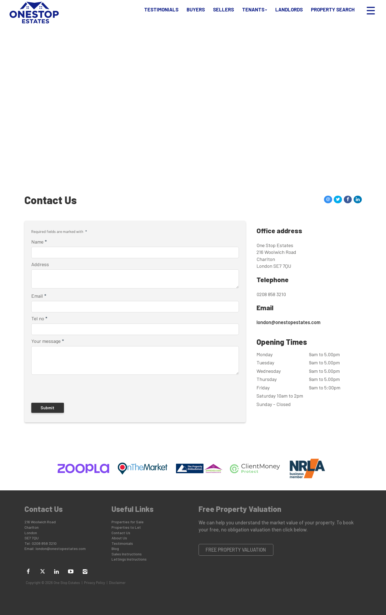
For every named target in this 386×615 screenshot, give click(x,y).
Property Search (333, 12)
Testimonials (161, 12)
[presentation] (66, 388)
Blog (115, 548)
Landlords (289, 12)
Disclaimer (117, 582)
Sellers (223, 12)
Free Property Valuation (236, 550)
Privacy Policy (94, 582)
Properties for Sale (128, 521)
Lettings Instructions (129, 559)
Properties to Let (126, 527)
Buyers (196, 12)
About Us (119, 538)
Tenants (254, 12)
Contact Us (121, 532)
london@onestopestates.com (288, 322)
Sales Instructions (127, 554)
